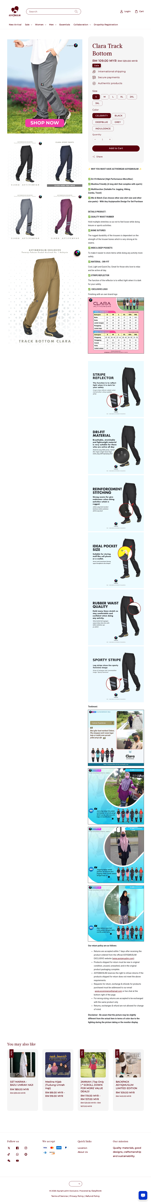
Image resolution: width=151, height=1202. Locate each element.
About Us (83, 1152)
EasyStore (97, 1191)
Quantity (96, 134)
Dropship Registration (106, 24)
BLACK (118, 115)
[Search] (76, 11)
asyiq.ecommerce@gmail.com (108, 991)
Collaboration (81, 24)
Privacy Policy (77, 1196)
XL (121, 96)
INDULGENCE (103, 128)
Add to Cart (116, 148)
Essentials (64, 24)
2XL (132, 96)
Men (51, 24)
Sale (27, 24)
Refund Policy (92, 1196)
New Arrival (15, 24)
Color (95, 109)
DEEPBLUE (101, 122)
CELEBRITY (101, 115)
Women (39, 24)
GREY (118, 122)
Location (82, 1148)
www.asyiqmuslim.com (123, 958)
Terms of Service (59, 1196)
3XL (97, 103)
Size (94, 91)
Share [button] (97, 156)
